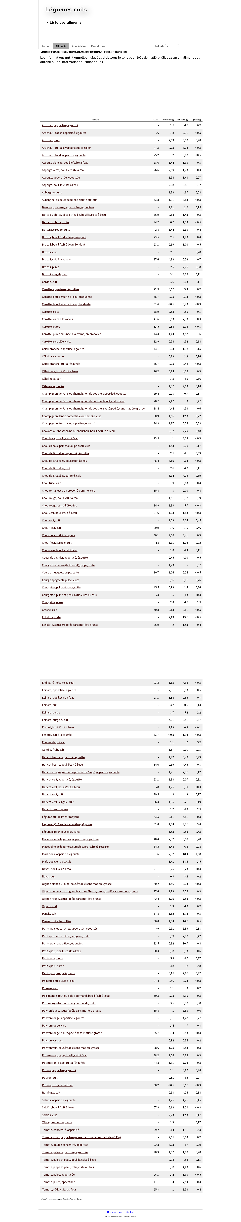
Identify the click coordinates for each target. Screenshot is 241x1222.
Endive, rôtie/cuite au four (58, 683)
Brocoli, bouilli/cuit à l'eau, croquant (64, 237)
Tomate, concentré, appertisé (60, 1130)
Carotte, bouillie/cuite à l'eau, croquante (67, 297)
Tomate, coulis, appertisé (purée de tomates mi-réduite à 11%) (81, 1137)
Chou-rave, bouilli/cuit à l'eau (59, 550)
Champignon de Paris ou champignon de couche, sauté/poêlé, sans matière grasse (93, 408)
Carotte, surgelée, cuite (56, 341)
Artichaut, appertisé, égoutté (60, 125)
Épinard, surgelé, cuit (55, 720)
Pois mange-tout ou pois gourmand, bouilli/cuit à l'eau (76, 996)
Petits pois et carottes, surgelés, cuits (66, 936)
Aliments (61, 46)
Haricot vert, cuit (52, 794)
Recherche (159, 46)
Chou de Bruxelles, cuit (56, 468)
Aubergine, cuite (52, 192)
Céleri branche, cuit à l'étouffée (61, 364)
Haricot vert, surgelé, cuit (58, 802)
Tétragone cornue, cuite (57, 1122)
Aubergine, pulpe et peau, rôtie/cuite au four (69, 200)
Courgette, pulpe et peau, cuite (61, 587)
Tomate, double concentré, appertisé (65, 1145)
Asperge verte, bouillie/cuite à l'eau (63, 170)
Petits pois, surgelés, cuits (58, 973)
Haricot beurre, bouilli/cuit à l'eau (62, 764)
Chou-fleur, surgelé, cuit (57, 543)
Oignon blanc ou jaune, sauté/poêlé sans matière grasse (77, 884)
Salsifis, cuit (49, 1115)
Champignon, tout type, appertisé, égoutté (68, 423)
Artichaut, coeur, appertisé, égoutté (64, 133)
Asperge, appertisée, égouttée (61, 177)
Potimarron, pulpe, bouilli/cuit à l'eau (64, 1055)
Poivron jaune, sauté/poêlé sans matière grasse (71, 1010)
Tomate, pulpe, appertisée (58, 1174)
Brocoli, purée (50, 267)
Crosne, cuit (49, 610)
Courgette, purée (52, 602)
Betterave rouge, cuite (56, 229)
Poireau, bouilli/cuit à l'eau (58, 981)
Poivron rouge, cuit (54, 1025)
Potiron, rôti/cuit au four (57, 1085)
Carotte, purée (51, 326)
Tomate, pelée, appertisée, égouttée (65, 1152)
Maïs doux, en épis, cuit (56, 861)
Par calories (98, 46)
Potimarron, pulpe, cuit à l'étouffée (63, 1063)
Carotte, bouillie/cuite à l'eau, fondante (66, 304)
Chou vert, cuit (51, 520)
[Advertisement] (121, 90)
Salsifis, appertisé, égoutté (58, 1100)
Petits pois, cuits (52, 958)
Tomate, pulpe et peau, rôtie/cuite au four (68, 1167)
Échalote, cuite (51, 617)
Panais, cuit (49, 913)
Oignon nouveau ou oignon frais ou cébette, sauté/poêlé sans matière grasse (90, 891)
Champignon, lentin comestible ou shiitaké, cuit (71, 416)
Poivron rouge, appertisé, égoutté (63, 1018)
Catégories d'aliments (50, 51)
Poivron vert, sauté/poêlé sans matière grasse (71, 1048)
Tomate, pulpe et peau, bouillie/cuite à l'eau (69, 1160)
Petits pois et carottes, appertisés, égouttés (70, 928)
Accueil (46, 46)
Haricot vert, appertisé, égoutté (62, 779)
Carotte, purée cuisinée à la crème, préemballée (71, 334)
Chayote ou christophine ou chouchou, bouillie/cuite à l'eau (78, 431)
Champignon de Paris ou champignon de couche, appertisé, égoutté (84, 393)
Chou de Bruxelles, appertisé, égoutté (65, 453)
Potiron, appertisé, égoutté (59, 1070)
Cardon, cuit (49, 282)
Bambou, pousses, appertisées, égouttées (68, 207)
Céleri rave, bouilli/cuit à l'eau (60, 371)
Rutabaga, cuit (51, 1092)
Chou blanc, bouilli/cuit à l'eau (60, 438)
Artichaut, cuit (51, 140)
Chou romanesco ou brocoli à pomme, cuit (68, 490)
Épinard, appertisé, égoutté (59, 690)
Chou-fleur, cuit (51, 528)
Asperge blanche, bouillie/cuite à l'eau (65, 162)
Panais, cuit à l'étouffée (56, 921)
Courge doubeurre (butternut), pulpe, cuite (68, 565)
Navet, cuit (49, 876)
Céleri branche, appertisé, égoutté (63, 349)
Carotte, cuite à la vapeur (57, 319)
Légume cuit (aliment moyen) (60, 817)
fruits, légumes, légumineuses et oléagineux (82, 51)
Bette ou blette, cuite (55, 222)
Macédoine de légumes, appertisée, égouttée (70, 839)
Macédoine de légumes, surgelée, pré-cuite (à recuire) (75, 846)
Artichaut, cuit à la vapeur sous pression (66, 148)
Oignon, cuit (49, 906)
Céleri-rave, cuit (51, 379)
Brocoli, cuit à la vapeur (56, 259)
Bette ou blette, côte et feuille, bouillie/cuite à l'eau (74, 215)
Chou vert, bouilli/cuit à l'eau (59, 513)
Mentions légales (114, 1212)
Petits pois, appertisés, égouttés (62, 943)
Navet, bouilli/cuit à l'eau (57, 869)
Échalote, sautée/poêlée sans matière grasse (70, 625)
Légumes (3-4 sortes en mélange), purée (67, 824)
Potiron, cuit (50, 1077)
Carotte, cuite (50, 312)
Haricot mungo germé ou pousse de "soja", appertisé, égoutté (80, 772)
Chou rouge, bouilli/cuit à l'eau (60, 498)
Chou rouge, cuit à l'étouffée (59, 505)
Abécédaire (79, 46)
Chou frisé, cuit (51, 483)
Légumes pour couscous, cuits (61, 832)
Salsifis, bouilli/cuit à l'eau (58, 1107)
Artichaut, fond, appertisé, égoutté (64, 155)
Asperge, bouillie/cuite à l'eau (60, 185)
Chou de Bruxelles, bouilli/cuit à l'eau (64, 461)
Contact (130, 1212)
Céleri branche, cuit (54, 356)
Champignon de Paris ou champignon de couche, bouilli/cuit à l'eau (83, 401)
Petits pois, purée (53, 966)
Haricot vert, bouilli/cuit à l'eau (61, 787)
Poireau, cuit (50, 988)
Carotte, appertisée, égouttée (60, 289)
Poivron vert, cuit (52, 1040)
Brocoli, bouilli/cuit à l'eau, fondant (63, 244)
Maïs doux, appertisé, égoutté (60, 854)
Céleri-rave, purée (53, 386)
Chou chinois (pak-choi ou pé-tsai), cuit (66, 446)
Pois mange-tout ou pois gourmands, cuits (69, 1003)
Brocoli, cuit (49, 252)
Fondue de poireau (53, 742)
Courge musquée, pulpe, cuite (60, 572)
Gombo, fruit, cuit (53, 750)
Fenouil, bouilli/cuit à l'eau (58, 727)
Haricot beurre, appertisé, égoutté (63, 757)
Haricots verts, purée (55, 809)
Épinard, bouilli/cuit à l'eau (58, 697)
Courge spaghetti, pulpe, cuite (60, 580)
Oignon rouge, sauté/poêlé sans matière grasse (71, 899)
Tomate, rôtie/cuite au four (59, 1189)
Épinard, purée (51, 712)
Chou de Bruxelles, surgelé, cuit (61, 476)
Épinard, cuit (50, 705)
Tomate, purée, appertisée (58, 1182)
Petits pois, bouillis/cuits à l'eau (61, 951)
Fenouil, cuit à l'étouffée (57, 735)
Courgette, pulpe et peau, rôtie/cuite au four (69, 595)
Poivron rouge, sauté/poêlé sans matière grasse (72, 1033)
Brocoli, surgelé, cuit (54, 274)
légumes (108, 51)
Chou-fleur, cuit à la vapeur (58, 535)
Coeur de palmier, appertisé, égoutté (65, 557)
